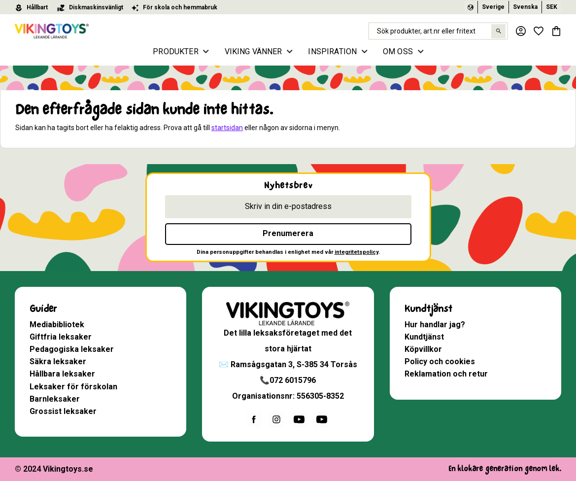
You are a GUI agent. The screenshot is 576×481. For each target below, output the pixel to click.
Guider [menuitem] (43, 309)
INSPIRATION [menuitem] (332, 51)
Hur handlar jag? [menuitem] (435, 324)
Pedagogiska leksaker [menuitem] (72, 349)
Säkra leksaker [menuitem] (58, 361)
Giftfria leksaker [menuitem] (61, 337)
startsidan (227, 128)
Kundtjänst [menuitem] (428, 309)
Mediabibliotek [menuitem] (57, 324)
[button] (538, 31)
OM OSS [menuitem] (398, 51)
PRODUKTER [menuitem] (175, 51)
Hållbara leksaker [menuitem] (62, 373)
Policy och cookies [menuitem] (440, 361)
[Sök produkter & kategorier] (438, 31)
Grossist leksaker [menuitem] (63, 411)
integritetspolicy (356, 252)
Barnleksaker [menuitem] (55, 399)
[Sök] (498, 31)
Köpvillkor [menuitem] (423, 349)
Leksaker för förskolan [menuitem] (73, 386)
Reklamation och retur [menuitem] (446, 373)
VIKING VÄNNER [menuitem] (253, 51)
